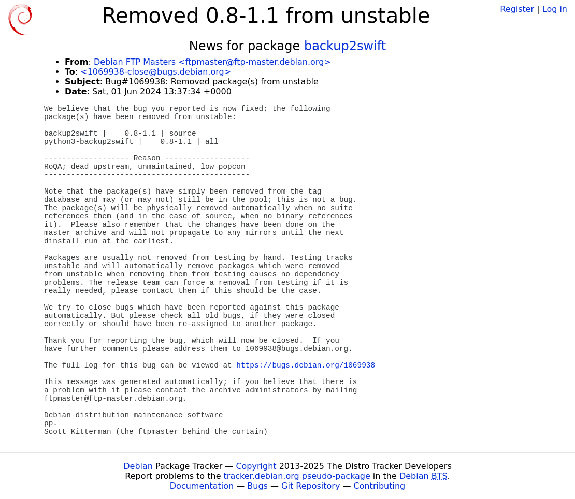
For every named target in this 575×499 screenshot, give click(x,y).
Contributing (380, 486)
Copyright (256, 466)
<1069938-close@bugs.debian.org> (155, 72)
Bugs (257, 486)
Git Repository (310, 486)
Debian (138, 466)
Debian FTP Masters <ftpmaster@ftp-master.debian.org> (212, 62)
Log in (554, 9)
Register (517, 9)
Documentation (202, 486)
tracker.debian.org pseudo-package (297, 476)
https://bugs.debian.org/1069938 (305, 365)
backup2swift (345, 46)
